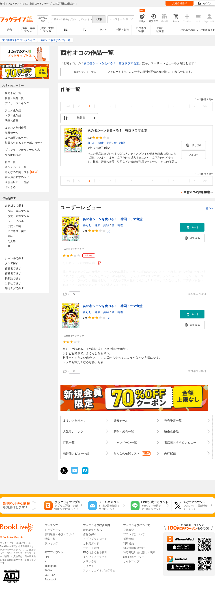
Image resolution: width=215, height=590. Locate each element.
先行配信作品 (13, 155)
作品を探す (90, 534)
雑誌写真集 (160, 30)
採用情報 (128, 538)
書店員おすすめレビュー (19, 177)
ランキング (51, 543)
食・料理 (119, 142)
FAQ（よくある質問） (96, 552)
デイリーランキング (17, 103)
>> (205, 106)
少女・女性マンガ (47, 30)
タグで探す (11, 263)
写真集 (12, 241)
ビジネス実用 (141, 30)
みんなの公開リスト (21, 172)
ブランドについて (134, 534)
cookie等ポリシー (133, 557)
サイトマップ (131, 561)
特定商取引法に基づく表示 (139, 552)
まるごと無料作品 (15, 127)
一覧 (208, 208)
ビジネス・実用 (17, 231)
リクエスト (90, 566)
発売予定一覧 (13, 93)
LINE (48, 557)
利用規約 (128, 543)
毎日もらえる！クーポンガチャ (24, 142)
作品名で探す (13, 268)
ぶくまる (10, 187)
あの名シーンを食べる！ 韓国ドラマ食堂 (111, 63)
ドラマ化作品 (13, 115)
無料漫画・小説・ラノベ (59, 534)
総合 (9, 29)
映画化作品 (11, 120)
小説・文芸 (122, 29)
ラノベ (103, 29)
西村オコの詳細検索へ (198, 192)
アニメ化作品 (13, 110)
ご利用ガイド (207, 30)
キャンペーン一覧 (15, 167)
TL (84, 29)
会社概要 (128, 529)
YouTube (50, 575)
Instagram (50, 565)
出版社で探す (13, 283)
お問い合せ (90, 561)
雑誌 (10, 236)
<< (68, 106)
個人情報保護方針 (134, 548)
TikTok (48, 570)
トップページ (53, 529)
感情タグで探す (14, 288)
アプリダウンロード (95, 538)
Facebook (50, 579)
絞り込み (43, 19)
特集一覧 (10, 162)
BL (66, 29)
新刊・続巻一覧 (14, 98)
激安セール (11, 132)
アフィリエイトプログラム (99, 570)
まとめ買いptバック (17, 137)
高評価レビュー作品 (17, 182)
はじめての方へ (189, 30)
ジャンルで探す (14, 258)
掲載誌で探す (13, 278)
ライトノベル (16, 221)
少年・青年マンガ (28, 30)
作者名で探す (13, 273)
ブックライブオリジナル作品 (22, 149)
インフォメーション (95, 557)
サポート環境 (91, 548)
